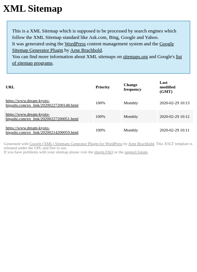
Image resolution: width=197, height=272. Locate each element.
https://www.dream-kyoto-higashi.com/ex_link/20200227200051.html (42, 116)
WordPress (75, 43)
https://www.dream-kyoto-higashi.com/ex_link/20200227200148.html (42, 102)
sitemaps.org (135, 56)
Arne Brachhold (86, 50)
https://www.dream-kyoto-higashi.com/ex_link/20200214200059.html (42, 129)
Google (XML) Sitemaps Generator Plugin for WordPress (76, 144)
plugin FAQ (103, 152)
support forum (135, 152)
